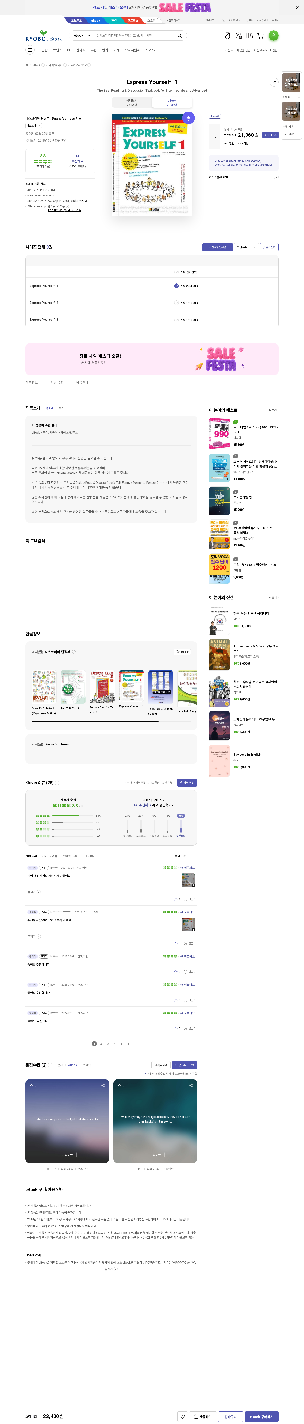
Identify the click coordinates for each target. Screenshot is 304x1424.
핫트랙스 (133, 20)
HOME (26, 65)
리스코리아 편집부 (37, 118)
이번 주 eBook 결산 (266, 50)
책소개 (49, 408)
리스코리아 (32, 125)
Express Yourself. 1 (44, 286)
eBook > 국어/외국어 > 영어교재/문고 (55, 432)
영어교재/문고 (79, 65)
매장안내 (261, 20)
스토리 (151, 20)
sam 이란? (288, 134)
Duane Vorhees (63, 118)
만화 (105, 50)
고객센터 (274, 20)
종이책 (87, 1065)
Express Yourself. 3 (44, 320)
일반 (44, 50)
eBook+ (151, 50)
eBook (95, 20)
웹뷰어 (83, 201)
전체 (60, 1065)
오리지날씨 (132, 50)
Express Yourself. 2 (44, 303)
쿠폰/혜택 (288, 126)
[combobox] (81, 35)
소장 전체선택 (188, 272)
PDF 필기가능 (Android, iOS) (64, 210)
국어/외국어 (55, 65)
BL (69, 50)
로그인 (221, 20)
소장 (182, 286)
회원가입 (210, 20)
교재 (116, 50)
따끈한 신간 (243, 50)
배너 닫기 (298, 7)
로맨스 (57, 50)
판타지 (81, 50)
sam (114, 20)
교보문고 (76, 20)
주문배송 (248, 20)
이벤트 (229, 50)
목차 (61, 408)
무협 (94, 50)
